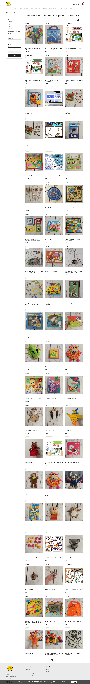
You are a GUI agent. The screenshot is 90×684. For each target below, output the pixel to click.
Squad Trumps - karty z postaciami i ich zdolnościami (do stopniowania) (32, 526)
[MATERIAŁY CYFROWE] (34, 8)
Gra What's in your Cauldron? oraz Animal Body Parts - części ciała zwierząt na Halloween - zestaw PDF (54, 558)
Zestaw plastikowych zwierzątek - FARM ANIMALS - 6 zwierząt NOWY (54, 81)
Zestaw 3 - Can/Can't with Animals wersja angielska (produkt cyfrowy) (54, 144)
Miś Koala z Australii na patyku (50, 589)
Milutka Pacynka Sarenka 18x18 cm (31, 430)
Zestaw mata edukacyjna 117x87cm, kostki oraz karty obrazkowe (34, 399)
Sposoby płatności (30, 675)
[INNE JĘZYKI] (64, 8)
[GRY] (14, 8)
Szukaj (14, 55)
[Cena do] (18, 52)
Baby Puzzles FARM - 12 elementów (51, 271)
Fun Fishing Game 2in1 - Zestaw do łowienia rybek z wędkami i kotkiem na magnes (34, 272)
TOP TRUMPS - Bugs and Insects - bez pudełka (73, 303)
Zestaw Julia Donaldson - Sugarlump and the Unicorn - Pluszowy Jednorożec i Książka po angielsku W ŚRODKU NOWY (52, 335)
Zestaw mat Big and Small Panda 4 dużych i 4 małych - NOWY (73, 654)
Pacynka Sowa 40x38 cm (69, 430)
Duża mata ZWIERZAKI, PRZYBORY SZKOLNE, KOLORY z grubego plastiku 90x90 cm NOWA (33, 622)
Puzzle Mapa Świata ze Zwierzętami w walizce (53, 621)
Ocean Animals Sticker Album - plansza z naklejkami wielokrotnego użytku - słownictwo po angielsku (54, 49)
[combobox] (30, 20)
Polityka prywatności (30, 673)
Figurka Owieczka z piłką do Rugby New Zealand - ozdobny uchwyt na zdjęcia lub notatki (74, 272)
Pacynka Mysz (67, 494)
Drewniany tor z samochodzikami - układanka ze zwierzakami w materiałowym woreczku (33, 304)
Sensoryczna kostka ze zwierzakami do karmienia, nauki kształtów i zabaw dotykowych (54, 654)
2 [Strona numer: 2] (80, 20)
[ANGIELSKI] (44, 8)
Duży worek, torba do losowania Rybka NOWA (73, 621)
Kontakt (47, 671)
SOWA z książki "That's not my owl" (71, 525)
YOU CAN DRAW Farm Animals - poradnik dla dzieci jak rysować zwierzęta (73, 176)
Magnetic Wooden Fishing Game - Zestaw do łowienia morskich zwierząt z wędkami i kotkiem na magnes (54, 208)
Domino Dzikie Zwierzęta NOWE (51, 398)
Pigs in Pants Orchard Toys (50, 239)
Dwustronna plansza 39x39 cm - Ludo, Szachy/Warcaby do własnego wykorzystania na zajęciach (33, 240)
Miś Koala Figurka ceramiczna (70, 557)
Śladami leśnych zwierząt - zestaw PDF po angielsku (74, 589)
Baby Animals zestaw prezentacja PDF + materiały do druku (73, 49)
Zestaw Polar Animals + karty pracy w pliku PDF (53, 175)
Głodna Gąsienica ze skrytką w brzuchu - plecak (33, 366)
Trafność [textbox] (25, 20)
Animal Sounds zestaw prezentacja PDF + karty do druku (54, 463)
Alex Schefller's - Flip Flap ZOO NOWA (72, 335)
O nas (47, 669)
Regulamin (28, 671)
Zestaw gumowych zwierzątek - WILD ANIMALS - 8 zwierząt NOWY (34, 144)
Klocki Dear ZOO (48, 366)
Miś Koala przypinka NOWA (30, 589)
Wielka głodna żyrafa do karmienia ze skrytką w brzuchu (73, 367)
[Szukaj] (20, 47)
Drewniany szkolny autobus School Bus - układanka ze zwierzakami (54, 304)
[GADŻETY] (19, 8)
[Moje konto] (75, 4)
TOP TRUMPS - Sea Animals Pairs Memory (72, 144)
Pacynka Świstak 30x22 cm (30, 653)
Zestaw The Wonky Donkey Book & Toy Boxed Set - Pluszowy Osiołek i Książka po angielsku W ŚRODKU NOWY (34, 335)
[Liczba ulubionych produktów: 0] (79, 4)
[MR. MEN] (80, 8)
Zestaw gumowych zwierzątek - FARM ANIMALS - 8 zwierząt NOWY (74, 113)
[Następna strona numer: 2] (83, 20)
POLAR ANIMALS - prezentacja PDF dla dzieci (53, 112)
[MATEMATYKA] (73, 8)
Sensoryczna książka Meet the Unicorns (72, 462)
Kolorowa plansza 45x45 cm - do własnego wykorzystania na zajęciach (72, 240)
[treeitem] (14, 19)
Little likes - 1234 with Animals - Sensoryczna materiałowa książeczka (33, 113)
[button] (9, 8)
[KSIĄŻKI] (26, 8)
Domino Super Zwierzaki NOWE (70, 398)
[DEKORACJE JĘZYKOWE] (54, 8)
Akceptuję (74, 682)
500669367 (8, 678)
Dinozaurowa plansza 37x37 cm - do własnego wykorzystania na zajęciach (73, 208)
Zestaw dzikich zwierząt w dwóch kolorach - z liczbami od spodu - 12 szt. (33, 558)
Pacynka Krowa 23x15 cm (49, 430)
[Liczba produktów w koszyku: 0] (82, 4)
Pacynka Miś (27, 494)
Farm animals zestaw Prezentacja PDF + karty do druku (33, 81)
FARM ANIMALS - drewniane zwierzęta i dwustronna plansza (74, 81)
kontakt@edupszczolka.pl (11, 676)
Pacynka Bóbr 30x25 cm (29, 462)
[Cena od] (11, 52)
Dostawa (28, 669)
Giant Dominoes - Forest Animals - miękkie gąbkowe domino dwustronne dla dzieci (32, 49)
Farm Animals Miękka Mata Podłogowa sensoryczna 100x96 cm (34, 176)
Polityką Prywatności (35, 681)
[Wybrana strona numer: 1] (78, 20)
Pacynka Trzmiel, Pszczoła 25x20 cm (51, 525)
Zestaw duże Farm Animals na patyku (31, 207)
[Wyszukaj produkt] (46, 4)
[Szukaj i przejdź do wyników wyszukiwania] (58, 4)
